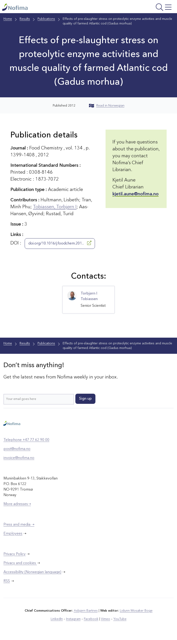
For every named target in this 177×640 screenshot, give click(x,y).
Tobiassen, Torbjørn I (55, 207)
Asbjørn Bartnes (86, 610)
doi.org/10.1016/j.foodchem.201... (59, 243)
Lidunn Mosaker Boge (136, 610)
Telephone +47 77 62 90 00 (26, 440)
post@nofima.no (16, 449)
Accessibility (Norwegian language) (32, 572)
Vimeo (105, 619)
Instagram (73, 619)
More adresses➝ (17, 504)
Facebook (91, 619)
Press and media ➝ (18, 525)
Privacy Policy (14, 554)
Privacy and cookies (20, 563)
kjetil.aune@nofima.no (135, 194)
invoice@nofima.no (18, 458)
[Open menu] (143, 7)
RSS (6, 581)
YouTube (120, 619)
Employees (12, 534)
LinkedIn (57, 619)
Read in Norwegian (106, 105)
